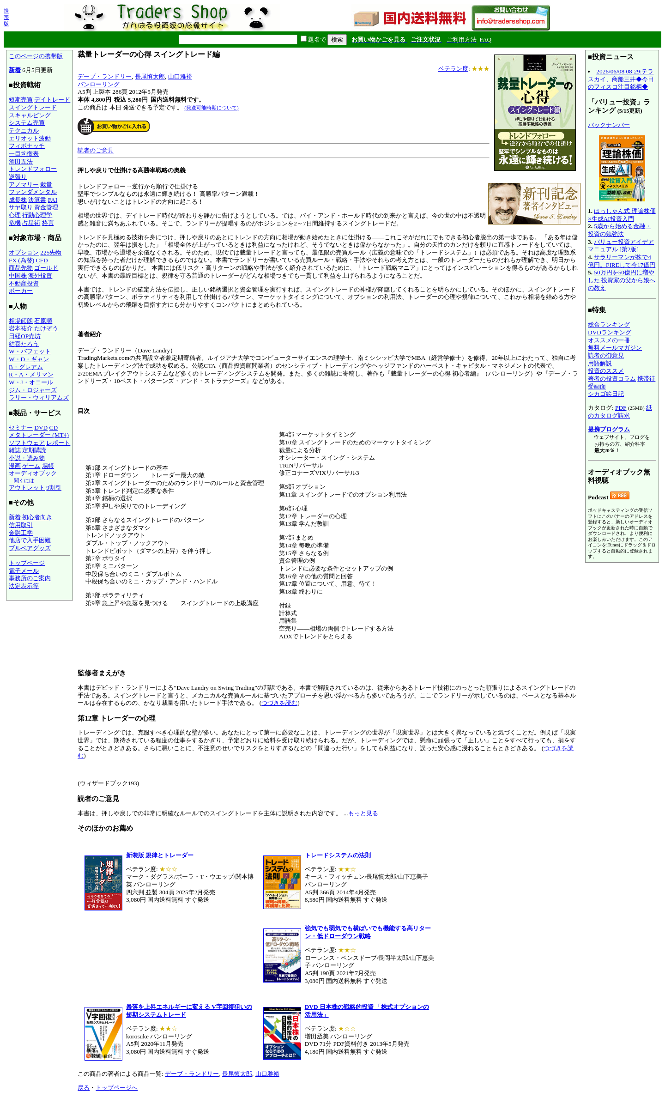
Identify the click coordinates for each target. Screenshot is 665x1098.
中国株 (18, 275)
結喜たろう (24, 343)
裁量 (46, 184)
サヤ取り (21, 207)
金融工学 (21, 532)
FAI (53, 199)
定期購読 (34, 450)
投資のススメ (606, 370)
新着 (15, 70)
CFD (42, 260)
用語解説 (600, 363)
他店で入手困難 (30, 540)
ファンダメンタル (33, 191)
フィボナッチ (27, 145)
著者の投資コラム (612, 378)
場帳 (48, 465)
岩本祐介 (21, 328)
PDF (620, 407)
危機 (15, 222)
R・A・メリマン (31, 374)
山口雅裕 (180, 76)
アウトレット (27, 487)
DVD (41, 427)
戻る (84, 1087)
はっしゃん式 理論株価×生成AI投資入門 (622, 214)
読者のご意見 (96, 150)
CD (53, 427)
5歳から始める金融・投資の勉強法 (619, 230)
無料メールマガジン (615, 347)
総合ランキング (609, 324)
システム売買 (27, 122)
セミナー (21, 427)
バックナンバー (609, 124)
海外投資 (40, 275)
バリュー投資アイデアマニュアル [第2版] (621, 245)
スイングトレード (33, 107)
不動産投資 (24, 283)
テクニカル (24, 130)
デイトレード (52, 99)
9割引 (53, 487)
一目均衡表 (24, 153)
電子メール (24, 570)
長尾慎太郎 (150, 76)
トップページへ (117, 1087)
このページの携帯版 (36, 56)
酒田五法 (21, 161)
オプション (24, 252)
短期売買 (21, 99)
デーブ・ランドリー (105, 76)
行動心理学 (37, 215)
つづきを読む (279, 702)
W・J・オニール (31, 382)
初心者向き (37, 517)
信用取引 (21, 525)
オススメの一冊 (609, 340)
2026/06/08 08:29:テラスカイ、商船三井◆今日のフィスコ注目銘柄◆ (621, 79)
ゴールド (46, 267)
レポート (58, 442)
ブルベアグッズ (30, 548)
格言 (48, 222)
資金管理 (46, 207)
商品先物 (21, 267)
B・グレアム (26, 367)
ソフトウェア (27, 442)
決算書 (37, 199)
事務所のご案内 (30, 578)
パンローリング (99, 84)
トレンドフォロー (33, 168)
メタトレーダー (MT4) (39, 434)
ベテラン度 (453, 68)
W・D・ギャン (29, 359)
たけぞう (46, 328)
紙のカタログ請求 (620, 411)
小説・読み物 (27, 458)
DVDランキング (609, 332)
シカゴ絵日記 (606, 393)
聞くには (24, 480)
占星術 (31, 222)
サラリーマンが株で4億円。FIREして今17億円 (621, 261)
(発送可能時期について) (211, 107)
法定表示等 (24, 585)
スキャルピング (30, 115)
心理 (15, 215)
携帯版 (6, 17)
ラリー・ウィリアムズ (39, 397)
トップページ (27, 562)
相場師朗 (21, 320)
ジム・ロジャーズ (33, 390)
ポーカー (21, 290)
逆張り (18, 176)
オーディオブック (33, 473)
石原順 (43, 320)
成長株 (18, 199)
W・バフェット (30, 351)
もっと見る (363, 813)
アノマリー (24, 184)
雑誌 (15, 450)
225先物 (50, 252)
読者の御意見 (606, 355)
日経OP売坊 (25, 336)
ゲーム (31, 465)
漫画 (15, 465)
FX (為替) (21, 260)
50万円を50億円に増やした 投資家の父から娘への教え (621, 280)
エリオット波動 (30, 138)
